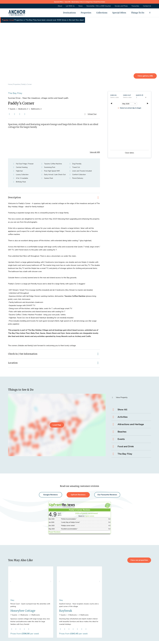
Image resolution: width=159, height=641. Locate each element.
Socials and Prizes (121, 6)
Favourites (135, 6)
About (60, 6)
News (80, 6)
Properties (86, 12)
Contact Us (147, 6)
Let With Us (70, 6)
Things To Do (137, 12)
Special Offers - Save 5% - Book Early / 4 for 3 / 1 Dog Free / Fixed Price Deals (79, 2)
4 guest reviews (89, 516)
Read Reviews (54, 532)
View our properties (139, 560)
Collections (101, 12)
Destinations (69, 12)
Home (10, 84)
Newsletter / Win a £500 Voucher (98, 6)
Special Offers (119, 12)
